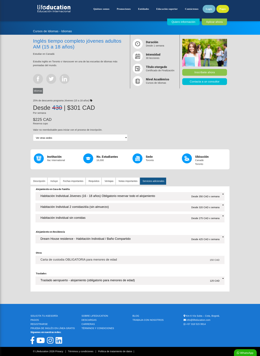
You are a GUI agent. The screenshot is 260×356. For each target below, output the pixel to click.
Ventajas (108, 181)
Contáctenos (191, 9)
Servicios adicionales (153, 181)
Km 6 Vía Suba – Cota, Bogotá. (203, 315)
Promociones (124, 9)
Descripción (39, 181)
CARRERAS (88, 324)
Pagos (223, 9)
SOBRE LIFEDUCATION (95, 315)
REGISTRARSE (39, 324)
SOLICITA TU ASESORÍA (44, 315)
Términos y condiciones (81, 351)
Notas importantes (128, 181)
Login (209, 9)
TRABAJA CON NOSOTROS (148, 320)
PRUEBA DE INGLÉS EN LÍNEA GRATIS (53, 328)
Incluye (54, 181)
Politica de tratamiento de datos (115, 351)
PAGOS (35, 320)
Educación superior (167, 9)
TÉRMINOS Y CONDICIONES (98, 328)
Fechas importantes (73, 181)
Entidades (143, 9)
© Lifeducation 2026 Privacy (48, 351)
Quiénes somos (101, 9)
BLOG (135, 315)
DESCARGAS (89, 320)
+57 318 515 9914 (196, 324)
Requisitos (94, 181)
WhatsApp (245, 353)
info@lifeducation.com (198, 320)
